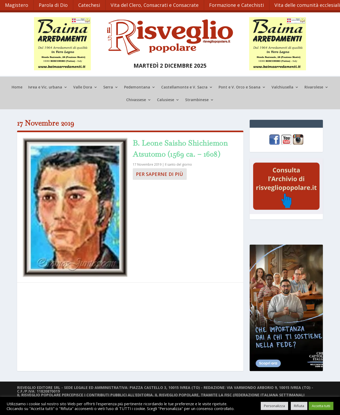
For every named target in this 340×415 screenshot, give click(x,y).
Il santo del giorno (178, 164)
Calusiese (165, 99)
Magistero (16, 5)
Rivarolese (313, 87)
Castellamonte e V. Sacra (184, 87)
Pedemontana (137, 87)
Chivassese (136, 99)
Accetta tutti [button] (321, 405)
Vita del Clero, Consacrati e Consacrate (156, 5)
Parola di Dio (53, 5)
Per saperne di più (159, 173)
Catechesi (90, 5)
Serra (108, 87)
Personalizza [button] (274, 405)
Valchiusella (282, 87)
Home (17, 87)
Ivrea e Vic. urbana (45, 87)
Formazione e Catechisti (237, 5)
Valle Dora (82, 87)
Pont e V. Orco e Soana (239, 87)
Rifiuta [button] (299, 405)
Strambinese (197, 99)
